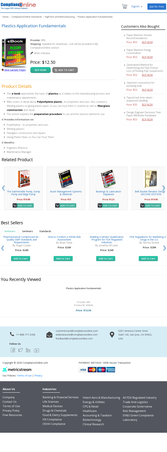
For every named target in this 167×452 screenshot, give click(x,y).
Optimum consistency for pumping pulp (140, 84)
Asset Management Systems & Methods (66, 193)
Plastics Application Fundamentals (83, 288)
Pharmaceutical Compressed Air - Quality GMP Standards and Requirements (21, 239)
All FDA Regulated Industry (140, 397)
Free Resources (12, 415)
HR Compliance (52, 419)
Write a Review (42, 53)
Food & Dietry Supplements (60, 415)
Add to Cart (25, 205)
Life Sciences (51, 402)
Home (6, 16)
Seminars (27, 231)
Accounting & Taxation (97, 415)
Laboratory (130, 420)
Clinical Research (93, 424)
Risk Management (134, 411)
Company (9, 397)
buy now (40, 70)
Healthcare (90, 411)
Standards (45, 231)
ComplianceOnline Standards (27, 16)
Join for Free (157, 6)
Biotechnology (92, 420)
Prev (3, 188)
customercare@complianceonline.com (77, 330)
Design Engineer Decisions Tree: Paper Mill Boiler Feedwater (143, 114)
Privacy (38, 375)
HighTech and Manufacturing (60, 16)
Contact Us (10, 402)
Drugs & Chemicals (55, 410)
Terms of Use (11, 406)
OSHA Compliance (54, 424)
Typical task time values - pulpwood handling (140, 99)
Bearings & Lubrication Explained (108, 193)
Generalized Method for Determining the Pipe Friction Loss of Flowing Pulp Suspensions (144, 67)
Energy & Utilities (94, 402)
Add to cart (66, 70)
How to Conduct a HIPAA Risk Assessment (64, 238)
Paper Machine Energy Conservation (138, 51)
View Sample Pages (15, 69)
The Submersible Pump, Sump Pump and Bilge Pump (23, 193)
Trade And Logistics (135, 402)
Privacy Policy (11, 410)
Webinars (9, 231)
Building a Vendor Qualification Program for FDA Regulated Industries (107, 239)
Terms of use (24, 375)
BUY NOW (149, 42)
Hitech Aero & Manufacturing (101, 397)
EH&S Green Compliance (138, 415)
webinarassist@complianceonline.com (77, 334)
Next (163, 188)
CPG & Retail (90, 406)
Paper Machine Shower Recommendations (139, 36)
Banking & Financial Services (61, 397)
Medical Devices (53, 406)
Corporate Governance (137, 406)
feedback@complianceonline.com (74, 338)
